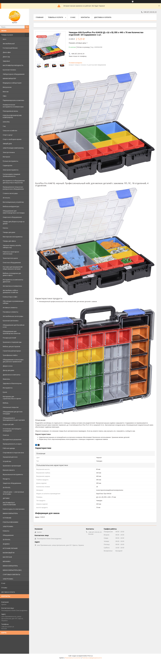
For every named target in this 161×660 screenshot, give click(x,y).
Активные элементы (10, 307)
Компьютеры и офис (10, 297)
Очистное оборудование (12, 262)
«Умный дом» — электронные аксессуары (13, 493)
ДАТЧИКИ (6, 498)
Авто (4, 39)
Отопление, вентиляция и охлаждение (12, 430)
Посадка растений (9, 338)
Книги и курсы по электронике (13, 509)
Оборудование (8, 535)
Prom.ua (90, 656)
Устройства (7, 461)
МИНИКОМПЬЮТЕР (9, 78)
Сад (4, 126)
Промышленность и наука (12, 444)
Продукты (6, 479)
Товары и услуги (7, 35)
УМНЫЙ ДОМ (7, 144)
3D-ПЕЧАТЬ (6, 487)
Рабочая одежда (9, 448)
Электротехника (9, 152)
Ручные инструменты (10, 161)
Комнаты (6, 531)
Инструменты (8, 388)
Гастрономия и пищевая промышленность (11, 175)
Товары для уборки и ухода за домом (13, 223)
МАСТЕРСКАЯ (7, 557)
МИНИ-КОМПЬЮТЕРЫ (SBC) (12, 570)
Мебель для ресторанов (11, 346)
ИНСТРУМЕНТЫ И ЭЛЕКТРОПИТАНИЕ (9, 504)
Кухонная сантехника (10, 321)
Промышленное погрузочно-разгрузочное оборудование (13, 188)
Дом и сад (6, 57)
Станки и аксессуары (10, 193)
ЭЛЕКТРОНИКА (8, 526)
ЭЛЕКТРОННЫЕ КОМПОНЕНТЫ (13, 148)
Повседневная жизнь (10, 111)
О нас (3, 583)
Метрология (7, 87)
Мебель (5, 403)
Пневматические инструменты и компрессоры (13, 106)
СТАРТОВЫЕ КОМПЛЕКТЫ (11, 574)
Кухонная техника (9, 70)
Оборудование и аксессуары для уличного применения (13, 361)
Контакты (85, 17)
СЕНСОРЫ (6, 122)
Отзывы (4, 588)
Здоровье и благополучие (12, 383)
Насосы (5, 228)
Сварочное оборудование (12, 217)
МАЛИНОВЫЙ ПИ (8, 553)
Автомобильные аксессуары (13, 316)
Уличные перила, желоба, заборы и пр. (12, 246)
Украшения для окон (10, 457)
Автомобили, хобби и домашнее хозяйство (10, 291)
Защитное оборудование (12, 483)
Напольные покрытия (10, 407)
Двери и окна (7, 366)
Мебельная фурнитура (11, 206)
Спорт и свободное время (12, 139)
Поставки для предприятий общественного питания (12, 268)
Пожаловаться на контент (73, 658)
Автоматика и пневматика (12, 286)
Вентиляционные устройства (13, 202)
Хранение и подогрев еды (12, 342)
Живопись (6, 379)
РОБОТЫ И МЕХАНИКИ (10, 522)
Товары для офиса (9, 241)
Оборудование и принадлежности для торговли (14, 419)
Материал (6, 157)
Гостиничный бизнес (10, 48)
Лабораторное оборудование (13, 74)
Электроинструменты (10, 170)
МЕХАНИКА (6, 561)
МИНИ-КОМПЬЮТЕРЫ (10, 513)
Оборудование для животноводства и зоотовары (14, 212)
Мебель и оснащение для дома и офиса (12, 274)
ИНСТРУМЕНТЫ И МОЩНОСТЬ (13, 65)
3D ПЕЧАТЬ (6, 540)
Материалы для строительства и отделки (12, 397)
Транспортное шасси (10, 258)
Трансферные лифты (10, 355)
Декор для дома (8, 370)
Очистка (6, 435)
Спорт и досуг (8, 135)
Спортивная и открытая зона (13, 453)
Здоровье (6, 61)
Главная (39, 17)
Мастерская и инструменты (12, 237)
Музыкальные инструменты (13, 474)
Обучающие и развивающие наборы (13, 302)
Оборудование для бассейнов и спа (13, 326)
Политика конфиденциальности (92, 658)
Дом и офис (7, 52)
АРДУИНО (6, 544)
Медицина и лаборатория (12, 83)
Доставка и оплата (8, 592)
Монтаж (5, 92)
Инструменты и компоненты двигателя (13, 281)
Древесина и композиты (11, 375)
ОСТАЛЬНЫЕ (7, 518)
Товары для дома (9, 232)
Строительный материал (12, 351)
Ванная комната (9, 470)
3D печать (6, 198)
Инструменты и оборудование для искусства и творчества (14, 182)
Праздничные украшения (12, 439)
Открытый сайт (8, 424)
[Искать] (27, 27)
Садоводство (7, 165)
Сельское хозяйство (10, 131)
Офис (4, 96)
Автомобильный (9, 44)
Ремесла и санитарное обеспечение (11, 253)
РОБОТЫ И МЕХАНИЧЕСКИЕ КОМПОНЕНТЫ (12, 116)
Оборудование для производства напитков (11, 332)
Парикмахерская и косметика (13, 100)
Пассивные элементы (10, 312)
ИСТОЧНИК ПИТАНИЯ (10, 548)
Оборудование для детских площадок (12, 413)
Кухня (5, 392)
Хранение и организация (12, 466)
